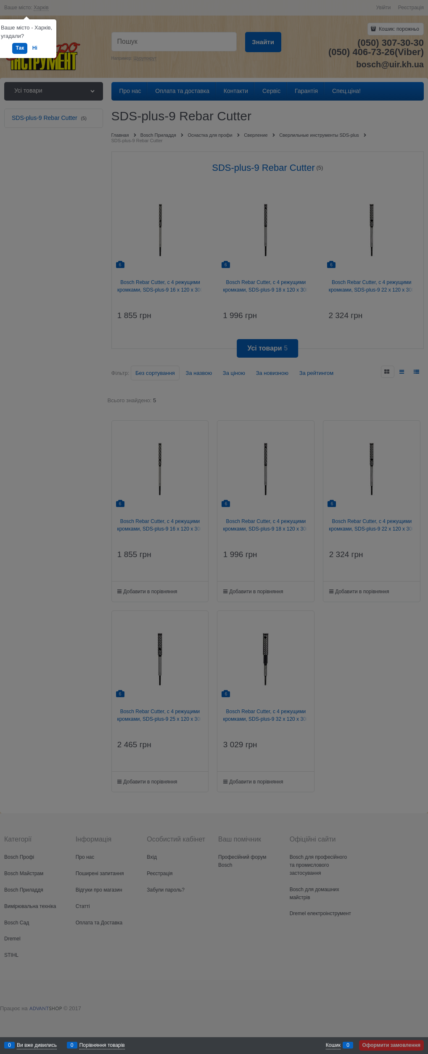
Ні (34, 48)
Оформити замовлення (391, 1045)
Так (20, 48)
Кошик (333, 1045)
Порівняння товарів (102, 1045)
